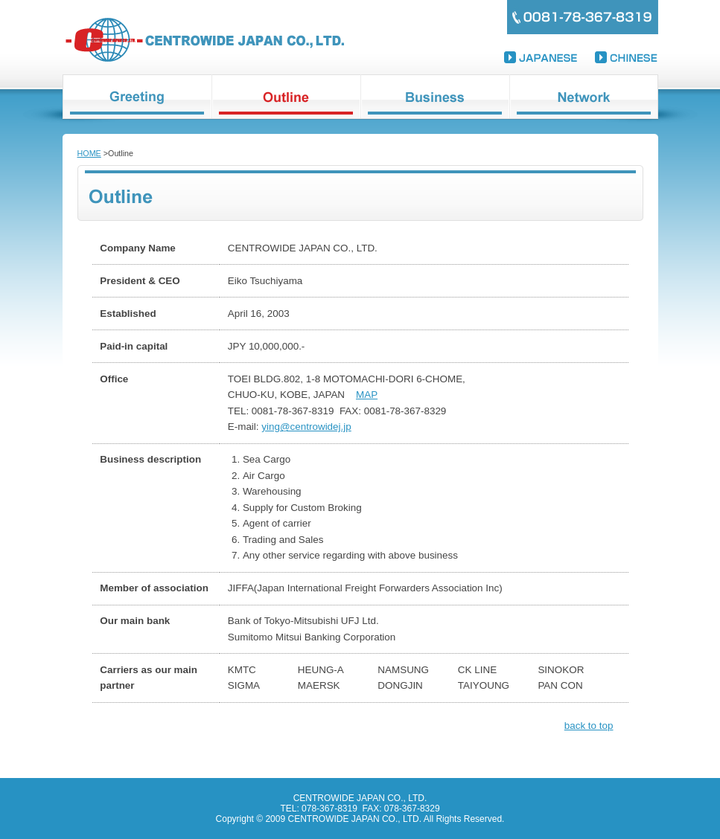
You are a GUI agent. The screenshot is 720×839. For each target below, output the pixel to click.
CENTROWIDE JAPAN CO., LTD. (204, 39)
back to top (589, 725)
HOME (89, 153)
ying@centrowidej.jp (306, 426)
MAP (366, 394)
